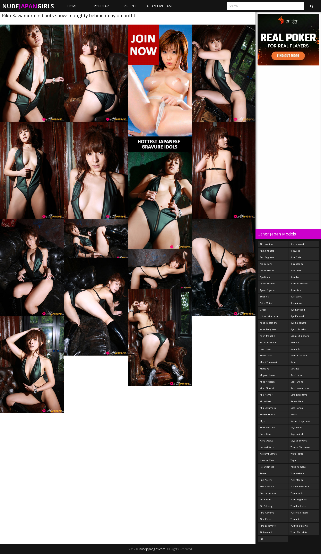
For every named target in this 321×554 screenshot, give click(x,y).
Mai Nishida (266, 355)
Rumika (294, 276)
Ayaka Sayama (267, 290)
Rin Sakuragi (266, 506)
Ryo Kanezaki (297, 316)
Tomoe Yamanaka (300, 447)
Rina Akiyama (267, 512)
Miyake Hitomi (268, 414)
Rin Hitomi (265, 499)
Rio (261, 538)
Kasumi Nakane (268, 342)
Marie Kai (265, 368)
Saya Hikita (296, 427)
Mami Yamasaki (268, 362)
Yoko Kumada (298, 466)
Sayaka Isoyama (298, 440)
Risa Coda (295, 257)
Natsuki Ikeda (267, 447)
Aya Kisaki (265, 276)
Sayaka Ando (297, 434)
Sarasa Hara (296, 401)
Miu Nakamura (268, 407)
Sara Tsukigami (298, 394)
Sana (293, 362)
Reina (263, 473)
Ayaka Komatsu (268, 283)
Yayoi (293, 460)
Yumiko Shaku (298, 506)
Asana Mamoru (268, 270)
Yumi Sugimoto (298, 499)
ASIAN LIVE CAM (159, 6)
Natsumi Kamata (269, 453)
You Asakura (297, 473)
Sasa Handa (296, 407)
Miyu (262, 420)
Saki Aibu (295, 342)
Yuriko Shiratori (299, 512)
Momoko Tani (267, 427)
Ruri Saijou (296, 296)
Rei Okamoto (267, 466)
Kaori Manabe (267, 335)
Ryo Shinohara (298, 322)
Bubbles (264, 296)
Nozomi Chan (267, 460)
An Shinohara (267, 250)
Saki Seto (295, 348)
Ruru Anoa (296, 303)
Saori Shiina (296, 381)
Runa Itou (295, 290)
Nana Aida (265, 434)
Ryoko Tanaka (298, 329)
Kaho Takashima (269, 322)
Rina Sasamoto (268, 525)
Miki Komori (266, 394)
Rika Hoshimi (267, 486)
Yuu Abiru (295, 519)
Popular (101, 6)
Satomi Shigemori (300, 420)
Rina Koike (265, 519)
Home (72, 6)
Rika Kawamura (268, 492)
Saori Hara (296, 375)
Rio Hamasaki (297, 244)
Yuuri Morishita (298, 532)
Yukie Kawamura (299, 486)
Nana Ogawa (266, 440)
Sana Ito (294, 368)
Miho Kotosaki (267, 381)
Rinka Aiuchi (266, 532)
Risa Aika (295, 250)
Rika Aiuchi (266, 479)
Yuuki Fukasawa (299, 525)
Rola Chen (296, 270)
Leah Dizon (266, 348)
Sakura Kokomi (298, 355)
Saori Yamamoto (299, 388)
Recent (130, 6)
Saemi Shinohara (299, 335)
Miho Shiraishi (267, 388)
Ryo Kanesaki (297, 309)
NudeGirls (28, 6)
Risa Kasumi (296, 263)
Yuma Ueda (296, 492)
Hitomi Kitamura (269, 316)
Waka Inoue (296, 453)
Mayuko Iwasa (267, 375)
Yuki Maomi (296, 479)
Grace (263, 309)
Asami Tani (266, 263)
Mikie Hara (265, 401)
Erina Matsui (266, 303)
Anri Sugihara (267, 257)
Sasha (293, 414)
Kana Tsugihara (268, 329)
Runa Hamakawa (299, 283)
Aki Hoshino (266, 244)
